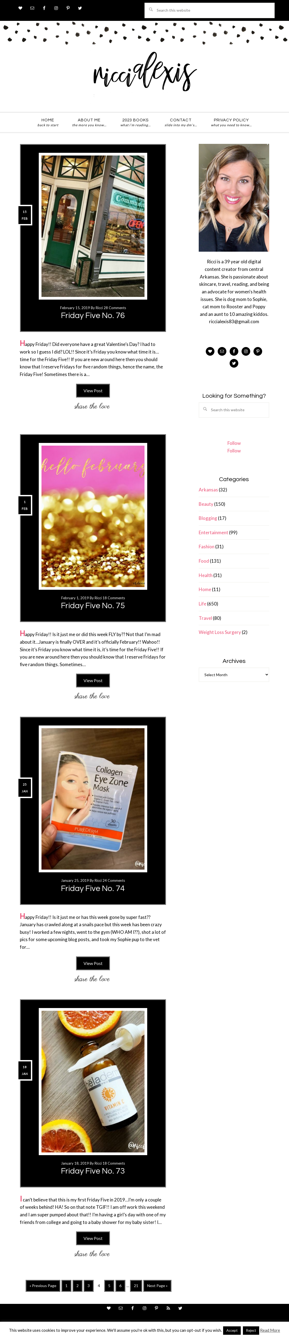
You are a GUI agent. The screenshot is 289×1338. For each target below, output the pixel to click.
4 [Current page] (100, 1286)
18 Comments (113, 598)
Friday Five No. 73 (93, 1171)
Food (204, 561)
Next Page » (157, 1287)
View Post (93, 390)
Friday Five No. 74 (93, 888)
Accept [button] (231, 1330)
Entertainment (213, 532)
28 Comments (115, 308)
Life (202, 604)
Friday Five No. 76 (93, 315)
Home (205, 589)
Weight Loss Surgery (220, 632)
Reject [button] (251, 1330)
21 (138, 1287)
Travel (205, 618)
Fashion (206, 546)
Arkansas (208, 490)
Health (206, 575)
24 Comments (113, 880)
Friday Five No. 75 (93, 605)
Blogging (208, 518)
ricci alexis (144, 77)
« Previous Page (43, 1287)
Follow (234, 443)
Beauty (206, 504)
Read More (270, 1330)
